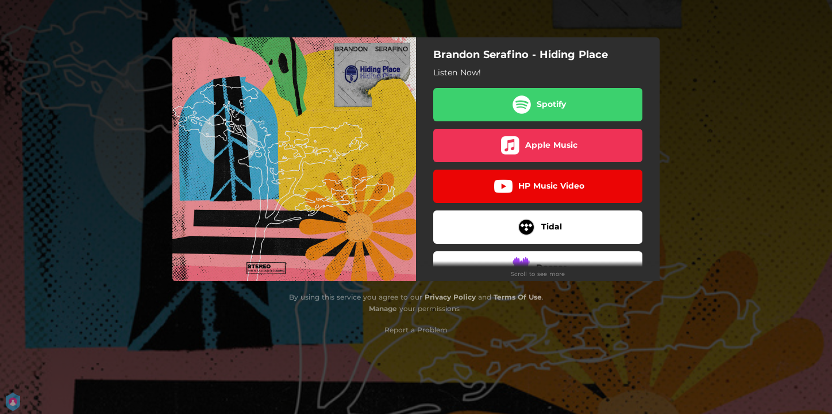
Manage (383, 308)
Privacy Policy (450, 297)
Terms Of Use (518, 297)
